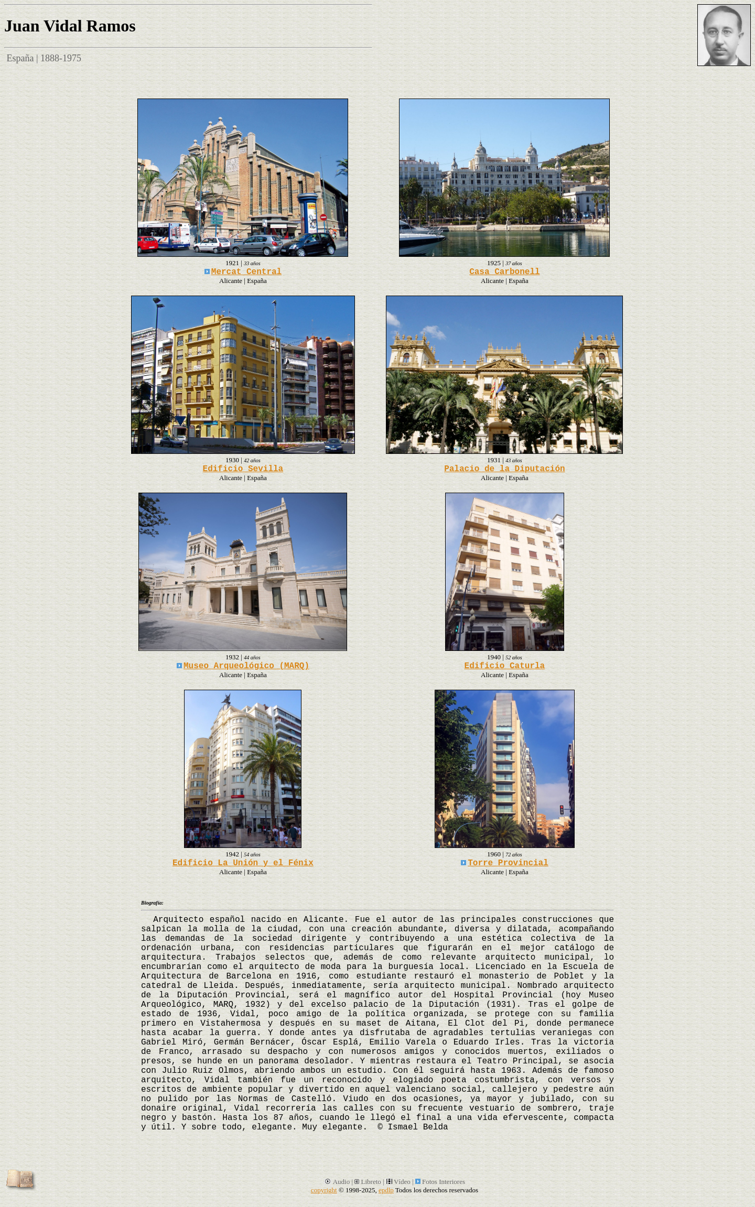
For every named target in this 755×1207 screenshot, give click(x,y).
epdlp (386, 1190)
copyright (324, 1190)
